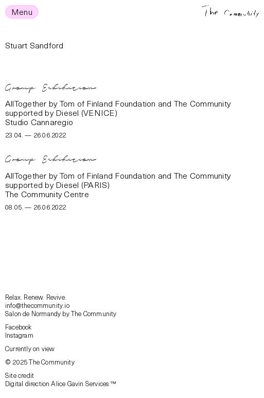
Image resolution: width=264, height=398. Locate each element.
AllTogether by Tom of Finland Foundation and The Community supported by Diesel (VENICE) (118, 107)
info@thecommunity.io (37, 305)
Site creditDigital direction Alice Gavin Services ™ (60, 379)
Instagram (19, 335)
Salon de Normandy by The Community (61, 313)
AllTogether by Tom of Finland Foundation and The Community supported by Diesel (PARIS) (118, 180)
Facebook (18, 327)
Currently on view (30, 348)
